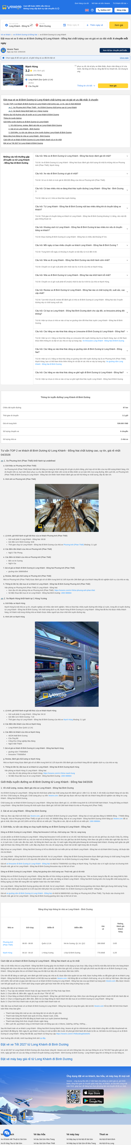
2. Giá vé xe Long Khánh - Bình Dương (24, 129)
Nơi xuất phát (13, 24)
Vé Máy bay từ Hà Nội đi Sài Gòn (80, 1139)
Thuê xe (103, 1134)
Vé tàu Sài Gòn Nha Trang (44, 1139)
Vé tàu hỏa (39, 1134)
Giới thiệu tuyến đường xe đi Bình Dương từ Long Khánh (26, 122)
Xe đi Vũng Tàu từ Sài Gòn (11, 1143)
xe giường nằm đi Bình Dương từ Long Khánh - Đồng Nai (29, 893)
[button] (81, 156)
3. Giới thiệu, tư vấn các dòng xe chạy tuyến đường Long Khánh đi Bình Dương (40, 132)
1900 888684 (66, 593)
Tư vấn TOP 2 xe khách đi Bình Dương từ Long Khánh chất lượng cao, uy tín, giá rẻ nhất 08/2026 (42, 104)
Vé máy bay (73, 1134)
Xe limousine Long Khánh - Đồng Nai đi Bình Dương (103, 341)
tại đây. (43, 1038)
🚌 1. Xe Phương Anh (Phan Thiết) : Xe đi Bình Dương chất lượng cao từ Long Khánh (43, 107)
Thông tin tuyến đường (12, 118)
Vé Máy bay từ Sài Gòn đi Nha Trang (81, 1143)
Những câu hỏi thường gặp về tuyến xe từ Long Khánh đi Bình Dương (31, 115)
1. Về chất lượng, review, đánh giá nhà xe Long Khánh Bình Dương (35, 125)
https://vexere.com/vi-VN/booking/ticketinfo (73, 1034)
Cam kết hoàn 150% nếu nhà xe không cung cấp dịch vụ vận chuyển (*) (40, 7)
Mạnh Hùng (68, 720)
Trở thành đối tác (120, 3)
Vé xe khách (6, 35)
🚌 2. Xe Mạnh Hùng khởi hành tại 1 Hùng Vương (28, 111)
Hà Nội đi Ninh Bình (107, 1139)
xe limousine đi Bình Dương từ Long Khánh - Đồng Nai (28, 864)
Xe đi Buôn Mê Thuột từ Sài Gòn (14, 1139)
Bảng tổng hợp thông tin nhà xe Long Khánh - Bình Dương (26, 136)
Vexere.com (53, 796)
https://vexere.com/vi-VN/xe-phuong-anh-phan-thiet (74, 590)
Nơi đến (42, 24)
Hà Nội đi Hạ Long (106, 1143)
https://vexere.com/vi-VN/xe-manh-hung (59, 773)
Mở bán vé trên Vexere (101, 3)
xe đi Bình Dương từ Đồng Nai (24, 34)
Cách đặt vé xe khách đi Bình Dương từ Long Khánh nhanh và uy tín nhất (32, 140)
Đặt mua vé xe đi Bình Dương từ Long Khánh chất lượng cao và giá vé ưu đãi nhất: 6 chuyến (50, 100)
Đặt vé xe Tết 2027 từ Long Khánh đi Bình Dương (23, 143)
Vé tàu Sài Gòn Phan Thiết (44, 1143)
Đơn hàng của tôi (82, 3)
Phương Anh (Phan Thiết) (73, 545)
